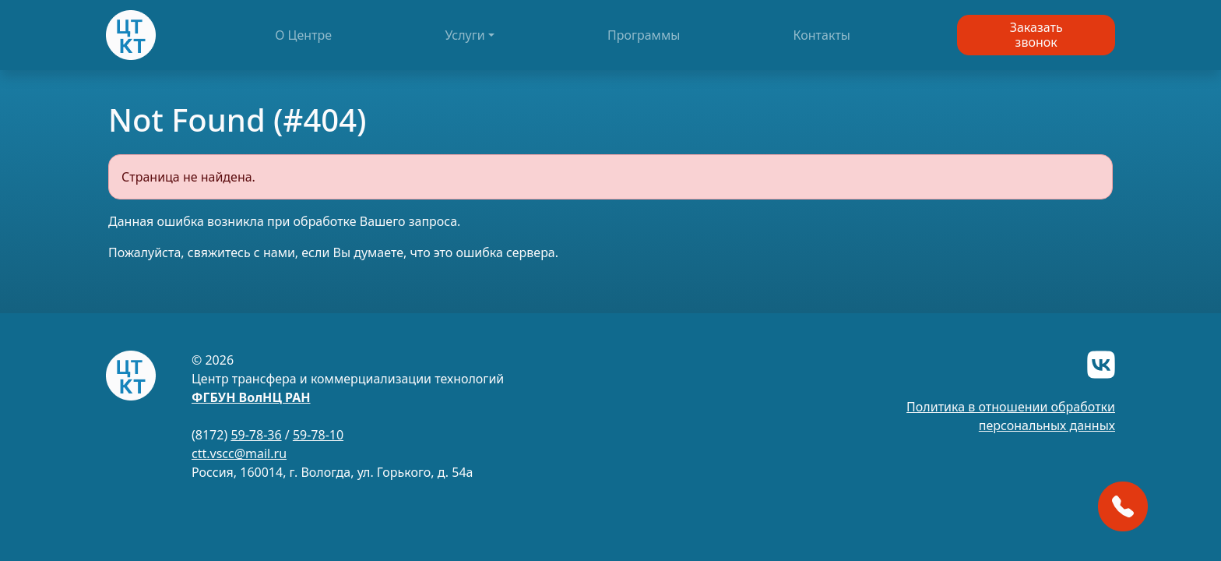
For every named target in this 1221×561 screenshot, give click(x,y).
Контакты (821, 35)
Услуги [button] (464, 35)
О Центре (303, 35)
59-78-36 (255, 434)
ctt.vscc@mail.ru (239, 453)
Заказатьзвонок (1036, 35)
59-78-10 (318, 434)
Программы (643, 35)
